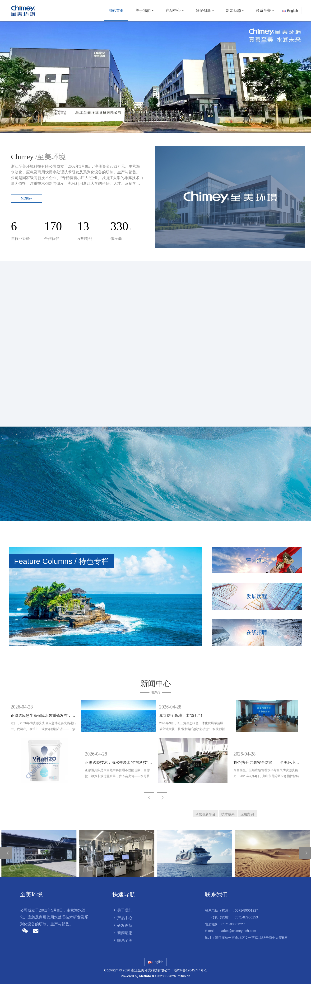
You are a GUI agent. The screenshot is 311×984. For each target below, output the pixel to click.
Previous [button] (9, 741)
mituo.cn (184, 976)
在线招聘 (256, 632)
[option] (155, 77)
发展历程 (256, 596)
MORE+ (26, 198)
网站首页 (116, 11)
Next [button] (301, 741)
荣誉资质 (256, 560)
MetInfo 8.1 (148, 976)
